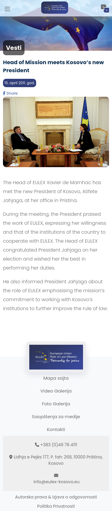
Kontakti (56, 429)
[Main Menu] (7, 8)
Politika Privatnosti (56, 506)
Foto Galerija (56, 404)
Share (10, 93)
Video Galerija (56, 391)
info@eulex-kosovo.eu (56, 482)
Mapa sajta (56, 378)
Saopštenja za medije (56, 416)
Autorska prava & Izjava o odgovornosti (56, 497)
